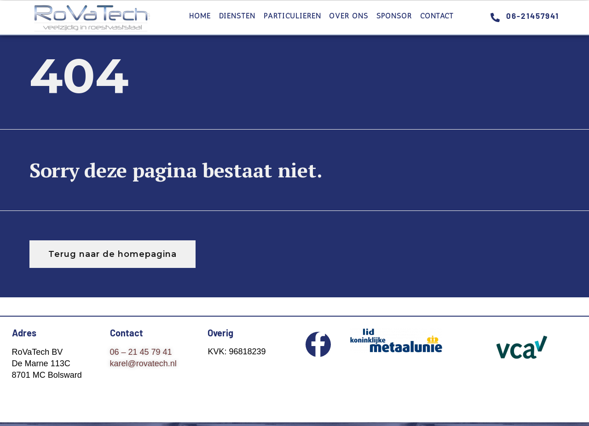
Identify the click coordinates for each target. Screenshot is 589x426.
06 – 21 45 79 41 (141, 352)
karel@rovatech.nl (143, 363)
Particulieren (292, 15)
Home (200, 15)
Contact (437, 15)
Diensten (237, 15)
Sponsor (394, 15)
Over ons (348, 15)
